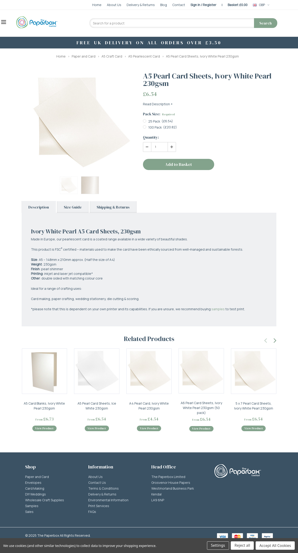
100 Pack (155, 127)
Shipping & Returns (113, 207)
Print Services (98, 506)
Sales (29, 512)
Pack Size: (159, 113)
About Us (95, 477)
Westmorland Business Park (172, 489)
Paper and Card (83, 56)
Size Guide (73, 207)
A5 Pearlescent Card (144, 56)
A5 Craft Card (112, 56)
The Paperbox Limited (168, 477)
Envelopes (33, 483)
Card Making (34, 489)
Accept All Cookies (275, 545)
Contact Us (97, 483)
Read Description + (158, 104)
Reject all (242, 545)
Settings (218, 545)
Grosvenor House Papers (170, 483)
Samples (31, 506)
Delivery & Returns (102, 494)
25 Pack (154, 121)
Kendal (156, 494)
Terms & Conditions (103, 489)
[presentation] (265, 339)
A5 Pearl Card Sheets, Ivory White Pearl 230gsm (202, 56)
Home (61, 56)
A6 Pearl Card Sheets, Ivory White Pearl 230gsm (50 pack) (201, 408)
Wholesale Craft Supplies (44, 500)
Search (265, 23)
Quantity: (151, 137)
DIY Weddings (35, 494)
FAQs (92, 512)
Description (38, 207)
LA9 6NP (157, 500)
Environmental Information (108, 500)
